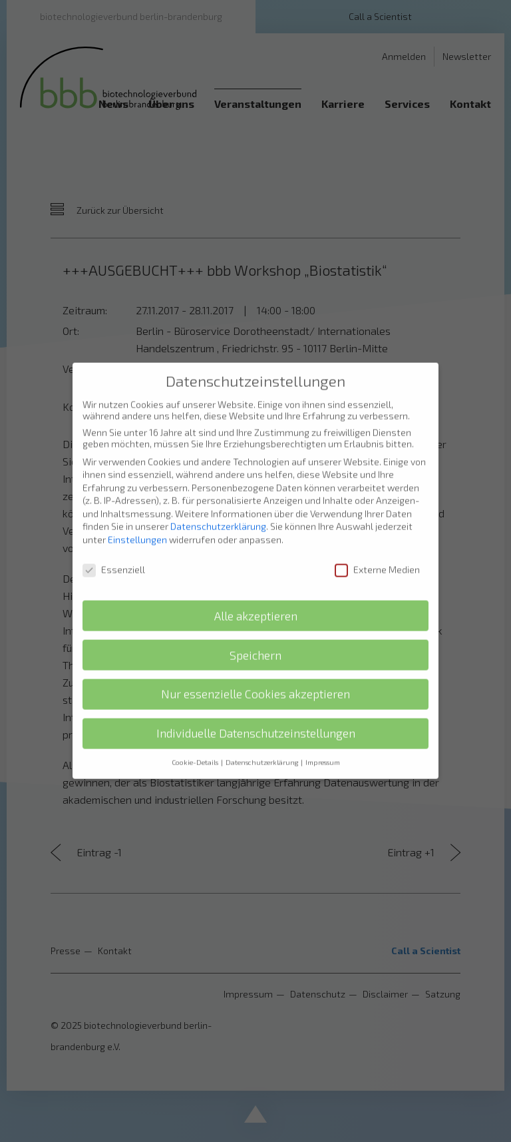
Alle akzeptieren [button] (255, 604)
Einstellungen (137, 527)
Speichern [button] (255, 643)
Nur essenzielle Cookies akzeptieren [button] (255, 682)
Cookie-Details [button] (196, 750)
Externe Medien (377, 557)
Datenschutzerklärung (218, 514)
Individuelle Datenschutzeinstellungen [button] (255, 721)
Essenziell (114, 557)
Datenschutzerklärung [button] (262, 750)
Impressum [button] (322, 750)
